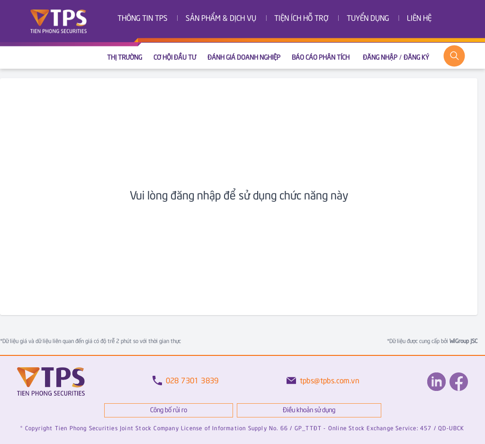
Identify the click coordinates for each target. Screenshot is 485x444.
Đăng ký (416, 57)
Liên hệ (419, 18)
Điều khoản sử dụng (309, 410)
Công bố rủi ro (168, 410)
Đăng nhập (380, 57)
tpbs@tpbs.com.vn (329, 381)
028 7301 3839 (192, 381)
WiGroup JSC (462, 341)
